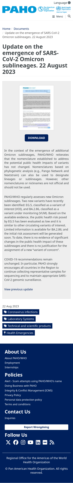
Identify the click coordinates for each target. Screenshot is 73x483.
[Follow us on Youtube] (30, 443)
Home (6, 29)
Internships (11, 367)
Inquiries (10, 418)
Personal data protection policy (23, 399)
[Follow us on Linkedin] (38, 443)
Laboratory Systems (21, 319)
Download (36, 138)
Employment (12, 363)
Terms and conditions (17, 404)
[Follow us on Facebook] (15, 443)
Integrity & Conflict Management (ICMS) (29, 390)
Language (62, 3)
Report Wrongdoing (36, 427)
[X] (8, 443)
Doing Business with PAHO (21, 385)
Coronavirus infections (23, 312)
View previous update (18, 289)
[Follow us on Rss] (52, 443)
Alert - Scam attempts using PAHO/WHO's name (33, 381)
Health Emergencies (20, 333)
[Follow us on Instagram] (23, 443)
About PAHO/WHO (16, 358)
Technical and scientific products (29, 326)
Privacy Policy (13, 395)
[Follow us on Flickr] (45, 443)
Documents (21, 29)
